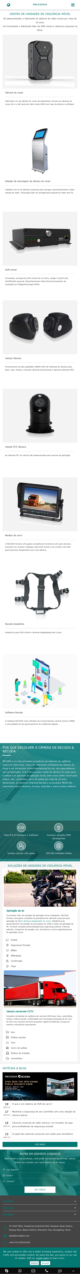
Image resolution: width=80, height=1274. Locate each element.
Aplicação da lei (15, 910)
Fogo (10, 966)
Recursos (8, 1207)
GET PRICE (40, 1190)
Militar (10, 950)
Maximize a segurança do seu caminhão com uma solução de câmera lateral (44, 1113)
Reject (34, 1263)
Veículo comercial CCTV (19, 1011)
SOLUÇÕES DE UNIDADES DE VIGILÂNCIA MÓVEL (40, 865)
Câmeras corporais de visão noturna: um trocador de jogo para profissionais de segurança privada (42, 1125)
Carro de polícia (15, 1048)
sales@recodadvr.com (16, 1235)
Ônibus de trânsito (17, 1053)
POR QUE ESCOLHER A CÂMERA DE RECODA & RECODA (38, 749)
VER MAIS (40, 1144)
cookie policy (42, 1258)
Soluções (8, 1214)
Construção (13, 961)
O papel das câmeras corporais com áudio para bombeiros (42, 1134)
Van (9, 1032)
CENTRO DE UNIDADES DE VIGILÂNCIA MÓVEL (40, 13)
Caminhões (13, 1058)
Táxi (9, 1042)
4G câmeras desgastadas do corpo (35, 921)
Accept (45, 1263)
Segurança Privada (17, 945)
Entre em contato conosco (40, 1153)
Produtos (8, 1201)
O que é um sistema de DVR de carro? (32, 1104)
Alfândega (12, 955)
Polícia (10, 940)
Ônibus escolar (15, 1037)
